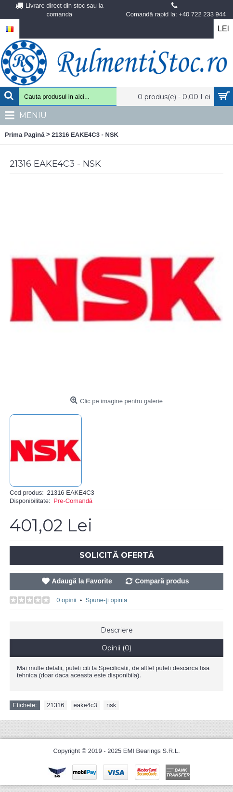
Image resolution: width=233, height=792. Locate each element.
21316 (55, 705)
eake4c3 (85, 705)
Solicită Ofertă (116, 555)
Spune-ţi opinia (106, 600)
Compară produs (162, 581)
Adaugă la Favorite (82, 581)
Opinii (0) (116, 648)
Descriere (117, 630)
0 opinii (66, 600)
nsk (111, 705)
